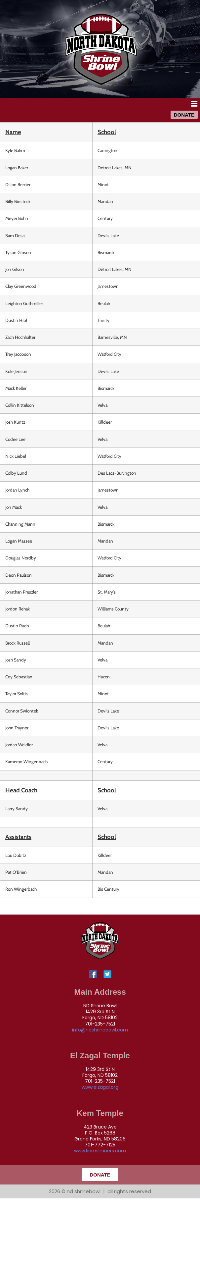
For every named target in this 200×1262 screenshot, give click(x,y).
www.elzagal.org (100, 1087)
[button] (194, 104)
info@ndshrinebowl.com (100, 1029)
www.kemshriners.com (100, 1150)
